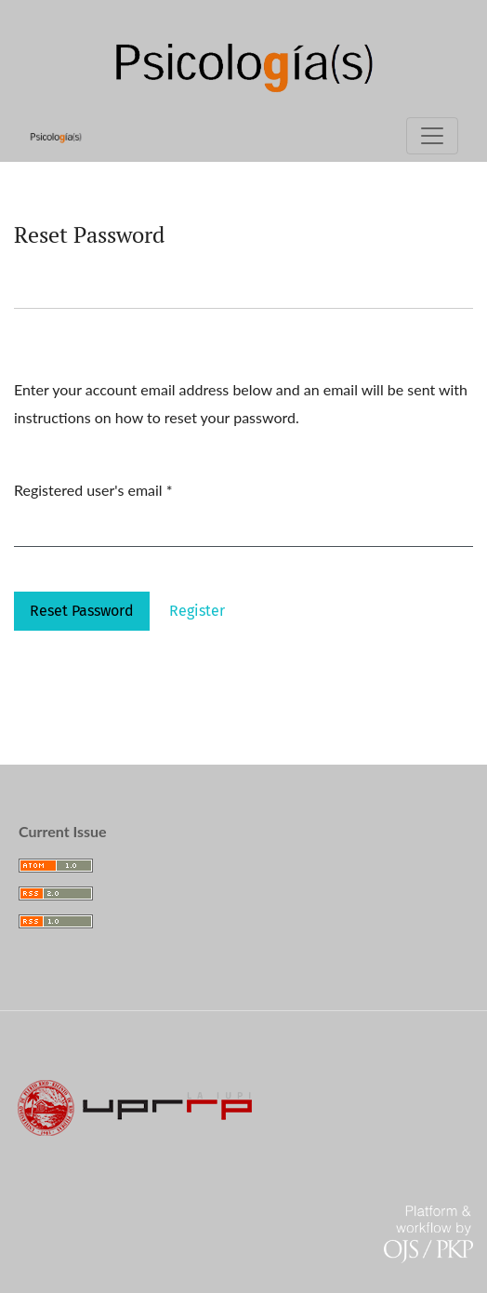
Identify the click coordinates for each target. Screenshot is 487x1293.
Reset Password (82, 611)
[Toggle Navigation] (432, 135)
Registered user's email (93, 487)
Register (197, 611)
